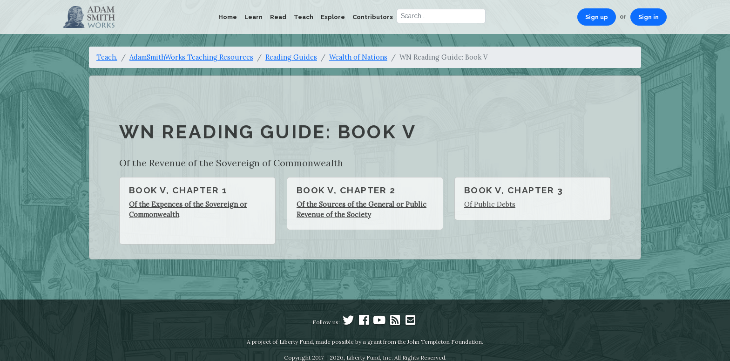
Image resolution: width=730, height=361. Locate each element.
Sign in (648, 17)
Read (278, 17)
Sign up (596, 17)
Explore (333, 17)
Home (227, 17)
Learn (253, 17)
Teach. (106, 57)
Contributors (372, 17)
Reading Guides (291, 57)
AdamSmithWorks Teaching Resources (191, 57)
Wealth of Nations (358, 57)
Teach (303, 17)
